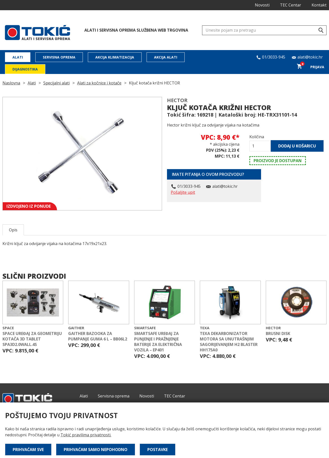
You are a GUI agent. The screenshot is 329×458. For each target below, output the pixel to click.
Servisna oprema (59, 57)
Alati (17, 57)
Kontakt (319, 5)
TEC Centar (290, 5)
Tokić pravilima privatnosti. (85, 435)
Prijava (317, 67)
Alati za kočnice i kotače (99, 83)
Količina (256, 136)
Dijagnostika (25, 69)
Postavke (157, 449)
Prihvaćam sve (28, 449)
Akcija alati (165, 57)
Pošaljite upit (183, 192)
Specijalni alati (56, 83)
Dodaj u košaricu (297, 146)
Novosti (262, 5)
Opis (13, 230)
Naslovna (11, 83)
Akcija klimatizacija (114, 57)
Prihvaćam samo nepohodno (95, 449)
